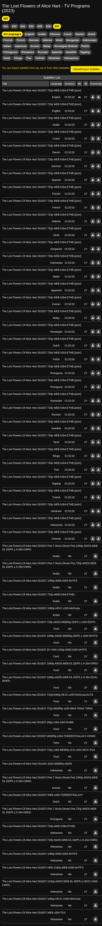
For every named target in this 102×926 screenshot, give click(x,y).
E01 (5, 26)
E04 (31, 26)
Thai (28, 58)
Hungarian (72, 40)
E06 (48, 26)
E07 (57, 26)
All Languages (12, 34)
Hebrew (47, 40)
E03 (23, 26)
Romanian (28, 52)
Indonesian (90, 40)
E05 (40, 26)
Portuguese (10, 52)
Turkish (40, 58)
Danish (80, 34)
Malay (46, 46)
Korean (34, 46)
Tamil (6, 58)
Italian (7, 46)
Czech (68, 34)
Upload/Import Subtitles (86, 69)
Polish (85, 46)
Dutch (91, 34)
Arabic (42, 34)
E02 (14, 26)
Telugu (18, 58)
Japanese (20, 46)
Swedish (71, 52)
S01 (5, 18)
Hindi (59, 40)
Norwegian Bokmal (65, 46)
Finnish (8, 40)
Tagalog (85, 52)
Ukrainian (54, 58)
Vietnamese (71, 58)
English (29, 34)
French (21, 40)
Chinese (55, 34)
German (34, 40)
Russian (43, 52)
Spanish (57, 52)
